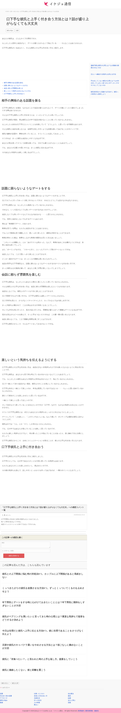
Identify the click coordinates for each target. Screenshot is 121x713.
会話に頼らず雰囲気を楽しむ (13, 88)
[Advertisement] (43, 65)
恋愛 (17, 30)
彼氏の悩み (10, 30)
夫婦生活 (37, 698)
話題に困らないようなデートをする (16, 85)
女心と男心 (71, 700)
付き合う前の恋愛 (6, 696)
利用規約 (81, 711)
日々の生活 (37, 700)
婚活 (69, 696)
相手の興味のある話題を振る (13, 83)
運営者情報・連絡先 (92, 711)
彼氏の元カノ (5, 683)
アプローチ (3, 698)
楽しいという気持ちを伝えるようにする (17, 91)
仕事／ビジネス (39, 693)
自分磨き (71, 693)
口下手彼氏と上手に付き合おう (14, 94)
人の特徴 (37, 702)
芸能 (69, 702)
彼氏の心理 (15, 683)
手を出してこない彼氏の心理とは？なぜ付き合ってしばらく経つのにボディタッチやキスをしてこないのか (105, 83)
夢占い (36, 705)
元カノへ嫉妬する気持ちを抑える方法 (103, 74)
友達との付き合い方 (40, 696)
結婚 (69, 698)
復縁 (1, 702)
